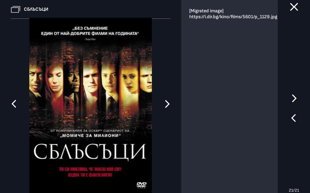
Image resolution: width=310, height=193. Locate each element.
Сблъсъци (36, 9)
